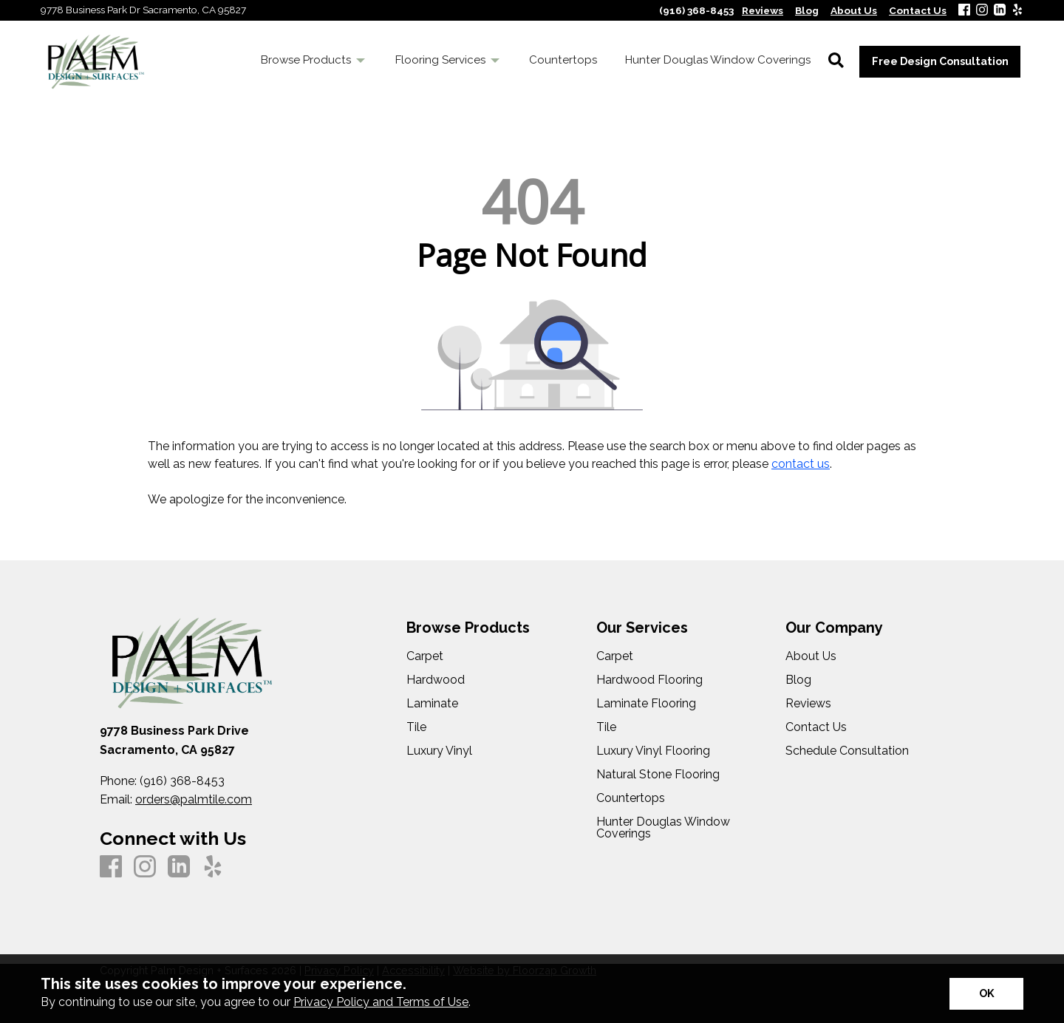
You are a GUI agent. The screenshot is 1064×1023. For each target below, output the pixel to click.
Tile (416, 727)
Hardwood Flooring (649, 680)
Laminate (432, 704)
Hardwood (435, 680)
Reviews (808, 704)
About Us (810, 656)
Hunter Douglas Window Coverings (663, 828)
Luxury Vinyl (439, 751)
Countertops (630, 798)
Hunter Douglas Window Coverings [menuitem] (718, 60)
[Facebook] (964, 11)
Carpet (424, 656)
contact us (800, 464)
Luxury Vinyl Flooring (653, 751)
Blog (798, 680)
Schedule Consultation (847, 751)
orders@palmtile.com (193, 799)
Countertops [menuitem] (563, 60)
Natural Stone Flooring (658, 775)
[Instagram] (982, 11)
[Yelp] (1017, 11)
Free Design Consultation (940, 61)
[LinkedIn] (1000, 11)
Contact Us (816, 727)
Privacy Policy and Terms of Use (380, 1002)
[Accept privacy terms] (986, 994)
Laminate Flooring (646, 704)
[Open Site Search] (836, 61)
